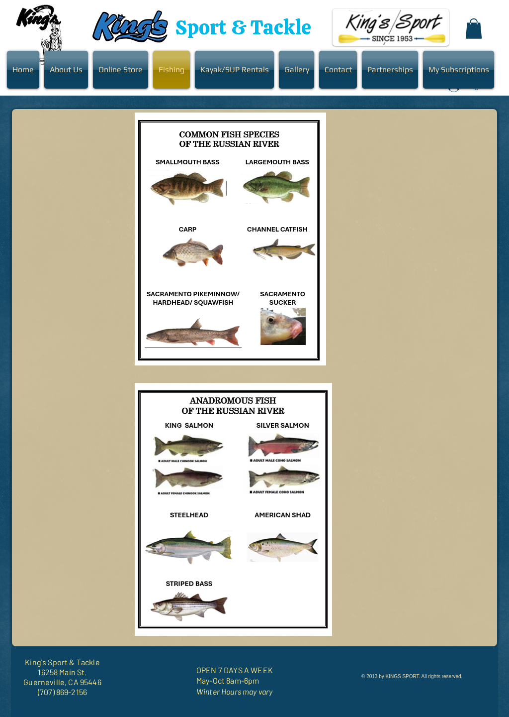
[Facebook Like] (431, 692)
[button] (473, 28)
